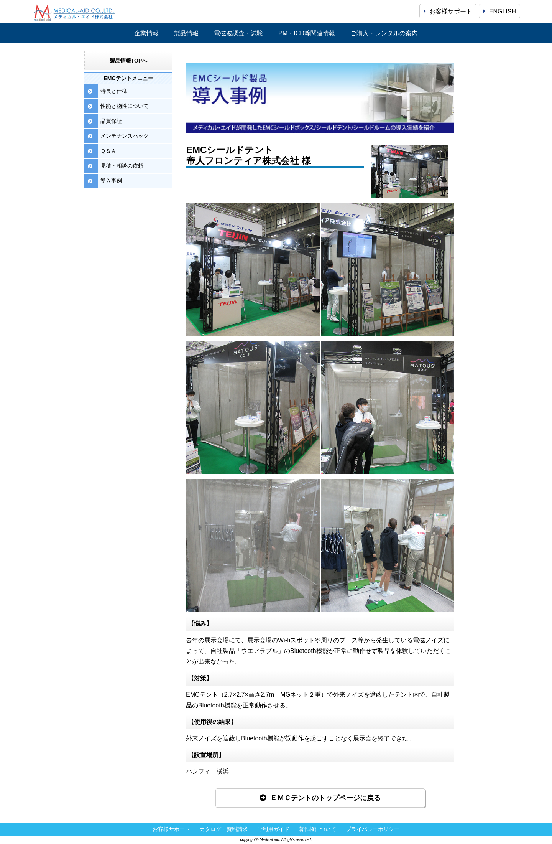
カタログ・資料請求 (224, 829)
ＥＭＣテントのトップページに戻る (320, 798)
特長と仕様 (113, 91)
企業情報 (146, 33)
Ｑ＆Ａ (108, 151)
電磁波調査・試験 (238, 33)
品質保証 (111, 121)
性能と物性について (124, 106)
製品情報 (186, 33)
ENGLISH (499, 11)
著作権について (317, 829)
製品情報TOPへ (129, 61)
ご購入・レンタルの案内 (384, 33)
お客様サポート (448, 11)
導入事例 (111, 181)
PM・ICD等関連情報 (306, 33)
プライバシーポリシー (372, 829)
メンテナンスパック (124, 136)
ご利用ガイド (273, 829)
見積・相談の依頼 (121, 166)
